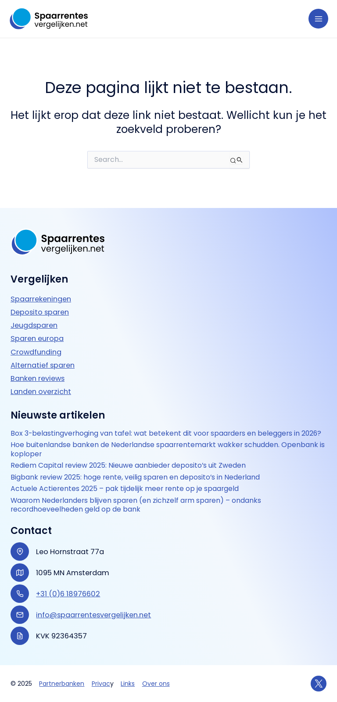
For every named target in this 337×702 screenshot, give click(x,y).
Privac (101, 683)
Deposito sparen (40, 312)
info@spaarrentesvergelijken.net (93, 615)
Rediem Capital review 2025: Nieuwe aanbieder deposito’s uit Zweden (128, 465)
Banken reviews (38, 378)
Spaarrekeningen (41, 299)
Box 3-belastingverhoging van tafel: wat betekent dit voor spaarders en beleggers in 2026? (166, 433)
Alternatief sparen (43, 365)
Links (128, 683)
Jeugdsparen (34, 325)
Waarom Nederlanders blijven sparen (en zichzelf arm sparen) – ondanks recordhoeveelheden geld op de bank (136, 505)
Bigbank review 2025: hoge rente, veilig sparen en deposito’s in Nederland (135, 477)
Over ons (156, 683)
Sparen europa (37, 338)
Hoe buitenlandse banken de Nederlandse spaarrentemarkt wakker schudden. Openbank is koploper (168, 449)
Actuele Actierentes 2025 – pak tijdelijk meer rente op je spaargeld (125, 488)
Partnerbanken (61, 683)
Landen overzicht (41, 392)
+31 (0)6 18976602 (68, 594)
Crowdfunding (36, 352)
